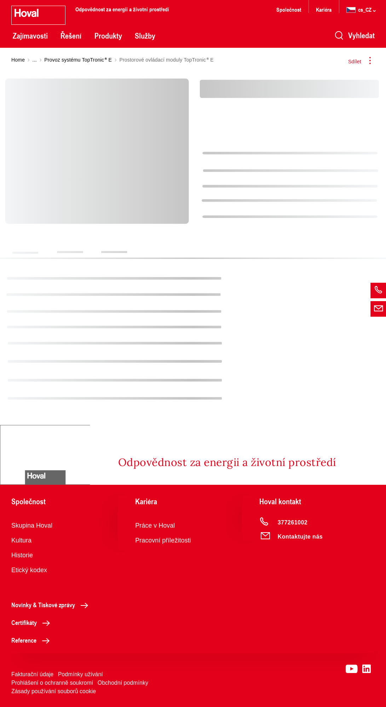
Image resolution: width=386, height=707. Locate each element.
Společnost (288, 9)
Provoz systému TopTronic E (78, 60)
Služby (145, 35)
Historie (22, 555)
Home (18, 60)
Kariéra (324, 9)
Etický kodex (29, 570)
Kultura (21, 540)
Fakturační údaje (32, 674)
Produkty (108, 35)
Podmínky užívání (80, 674)
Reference (32, 640)
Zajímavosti (30, 35)
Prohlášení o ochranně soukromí (52, 683)
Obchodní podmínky (123, 683)
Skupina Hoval (31, 525)
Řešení (71, 35)
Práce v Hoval (155, 525)
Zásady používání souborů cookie (53, 691)
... (35, 60)
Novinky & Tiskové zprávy (51, 604)
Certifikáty (32, 622)
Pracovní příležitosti (163, 540)
